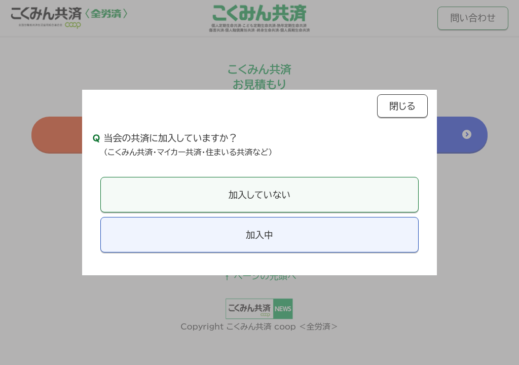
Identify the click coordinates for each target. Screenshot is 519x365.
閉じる (402, 106)
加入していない (259, 194)
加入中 (259, 234)
